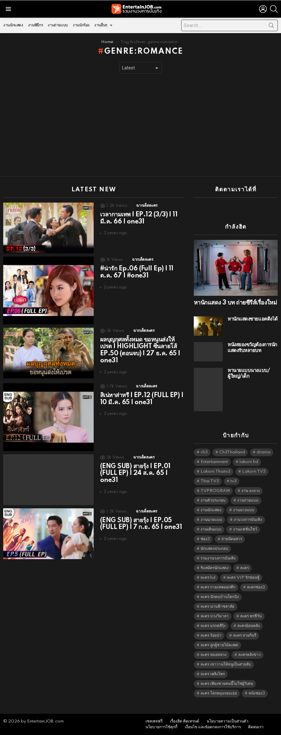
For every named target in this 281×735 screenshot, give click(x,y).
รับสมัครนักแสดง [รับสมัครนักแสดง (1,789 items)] (215, 568)
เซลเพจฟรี (154, 721)
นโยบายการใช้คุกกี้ (161, 727)
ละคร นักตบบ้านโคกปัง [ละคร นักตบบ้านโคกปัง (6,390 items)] (220, 597)
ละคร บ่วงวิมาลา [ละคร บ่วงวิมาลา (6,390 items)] (215, 616)
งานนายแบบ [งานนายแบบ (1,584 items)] (211, 520)
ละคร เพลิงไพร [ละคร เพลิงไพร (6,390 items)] (213, 674)
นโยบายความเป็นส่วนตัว (227, 721)
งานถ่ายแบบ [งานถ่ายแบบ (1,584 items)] (247, 500)
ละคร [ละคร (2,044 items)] (244, 568)
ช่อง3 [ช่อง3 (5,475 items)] (205, 539)
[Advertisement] (140, 125)
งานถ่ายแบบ (58, 25)
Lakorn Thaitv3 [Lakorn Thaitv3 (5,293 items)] (215, 471)
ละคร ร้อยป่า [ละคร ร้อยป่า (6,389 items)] (211, 635)
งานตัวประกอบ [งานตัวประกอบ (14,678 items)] (213, 500)
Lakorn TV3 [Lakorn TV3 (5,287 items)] (254, 471)
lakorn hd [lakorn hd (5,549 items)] (248, 462)
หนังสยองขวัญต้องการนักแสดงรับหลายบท (252, 347)
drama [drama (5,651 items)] (263, 452)
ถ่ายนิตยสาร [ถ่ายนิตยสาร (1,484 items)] (231, 539)
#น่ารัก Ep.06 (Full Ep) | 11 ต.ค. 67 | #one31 (136, 272)
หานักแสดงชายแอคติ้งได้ (253, 319)
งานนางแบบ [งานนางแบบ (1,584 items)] (243, 510)
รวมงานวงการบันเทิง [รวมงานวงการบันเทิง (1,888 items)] (218, 558)
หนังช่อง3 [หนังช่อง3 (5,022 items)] (256, 693)
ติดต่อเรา (256, 727)
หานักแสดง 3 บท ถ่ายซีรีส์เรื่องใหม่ (235, 303)
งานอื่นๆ (100, 27)
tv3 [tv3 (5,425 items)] (233, 481)
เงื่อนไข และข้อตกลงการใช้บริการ (213, 727)
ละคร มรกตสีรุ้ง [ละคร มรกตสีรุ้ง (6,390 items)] (213, 626)
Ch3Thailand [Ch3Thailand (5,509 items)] (232, 452)
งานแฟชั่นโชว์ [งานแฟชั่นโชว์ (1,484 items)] (245, 529)
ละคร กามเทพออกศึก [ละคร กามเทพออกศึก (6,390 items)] (218, 587)
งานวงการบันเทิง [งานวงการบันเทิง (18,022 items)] (248, 520)
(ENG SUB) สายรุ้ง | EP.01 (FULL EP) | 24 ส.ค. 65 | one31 (135, 473)
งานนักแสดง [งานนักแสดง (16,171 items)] (211, 510)
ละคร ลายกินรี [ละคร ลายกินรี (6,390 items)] (244, 635)
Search (271, 27)
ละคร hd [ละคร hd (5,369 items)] (208, 578)
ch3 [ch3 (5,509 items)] (204, 452)
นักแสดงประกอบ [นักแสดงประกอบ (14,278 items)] (214, 549)
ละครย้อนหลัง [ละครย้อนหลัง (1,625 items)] (248, 626)
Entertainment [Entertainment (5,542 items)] (214, 462)
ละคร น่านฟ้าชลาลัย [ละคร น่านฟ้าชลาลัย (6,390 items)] (217, 606)
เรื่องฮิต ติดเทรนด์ (184, 721)
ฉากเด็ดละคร (146, 206)
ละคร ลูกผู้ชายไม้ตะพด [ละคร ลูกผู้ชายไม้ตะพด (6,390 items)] (219, 645)
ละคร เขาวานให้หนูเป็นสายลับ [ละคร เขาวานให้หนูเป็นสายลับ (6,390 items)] (226, 664)
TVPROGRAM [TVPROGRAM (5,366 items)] (215, 491)
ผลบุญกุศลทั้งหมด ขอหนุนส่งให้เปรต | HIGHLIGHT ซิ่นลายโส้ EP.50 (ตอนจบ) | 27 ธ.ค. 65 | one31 (140, 350)
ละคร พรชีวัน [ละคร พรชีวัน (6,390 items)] (251, 616)
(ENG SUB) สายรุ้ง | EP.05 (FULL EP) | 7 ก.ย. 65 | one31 (141, 524)
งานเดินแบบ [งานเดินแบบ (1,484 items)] (211, 529)
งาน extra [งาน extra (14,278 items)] (250, 491)
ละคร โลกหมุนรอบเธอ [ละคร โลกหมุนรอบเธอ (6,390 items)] (219, 693)
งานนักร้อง (81, 25)
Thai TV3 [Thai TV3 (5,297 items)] (210, 481)
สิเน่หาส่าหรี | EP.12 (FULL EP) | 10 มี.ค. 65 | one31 (141, 399)
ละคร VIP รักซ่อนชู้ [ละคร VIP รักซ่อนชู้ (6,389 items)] (243, 578)
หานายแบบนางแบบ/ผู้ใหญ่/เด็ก (249, 373)
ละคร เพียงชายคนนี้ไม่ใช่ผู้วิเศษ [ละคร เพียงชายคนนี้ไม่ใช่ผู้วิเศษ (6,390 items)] (227, 684)
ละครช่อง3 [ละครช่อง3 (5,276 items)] (256, 587)
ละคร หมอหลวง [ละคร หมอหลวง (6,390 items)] (214, 655)
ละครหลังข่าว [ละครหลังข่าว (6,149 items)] (249, 655)
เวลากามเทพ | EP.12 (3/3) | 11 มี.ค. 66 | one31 (138, 218)
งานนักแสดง (13, 25)
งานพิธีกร (35, 25)
